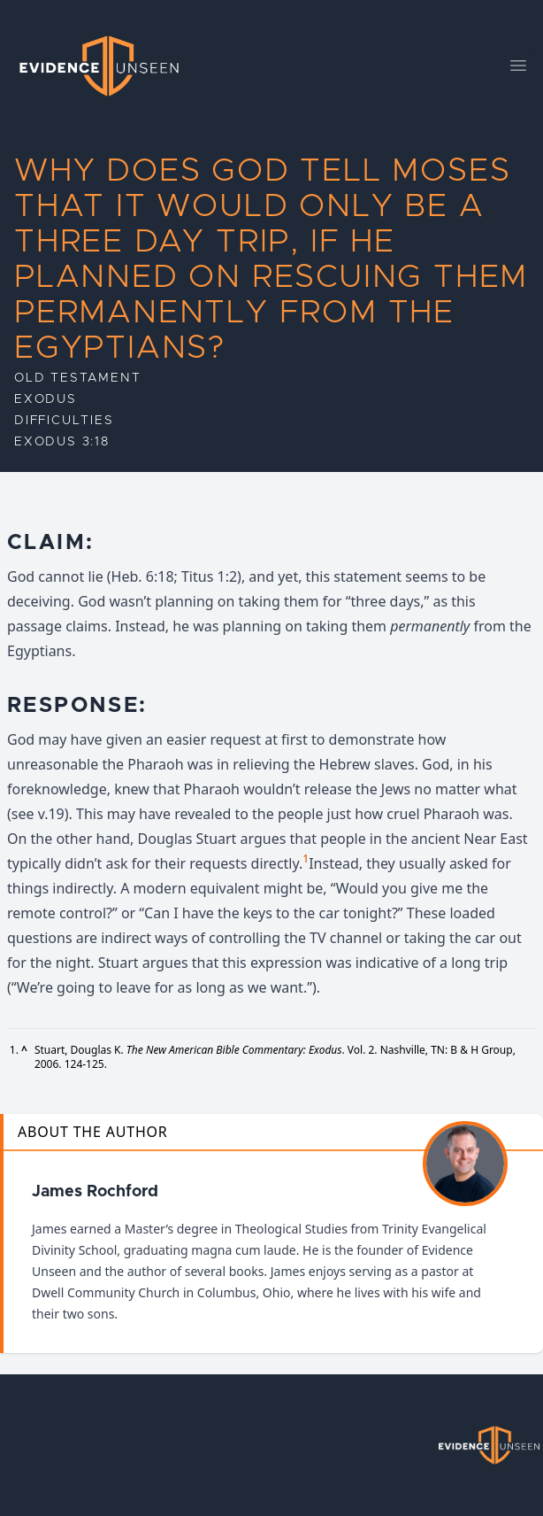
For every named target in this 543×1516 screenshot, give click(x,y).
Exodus (45, 399)
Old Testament (77, 378)
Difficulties (64, 420)
